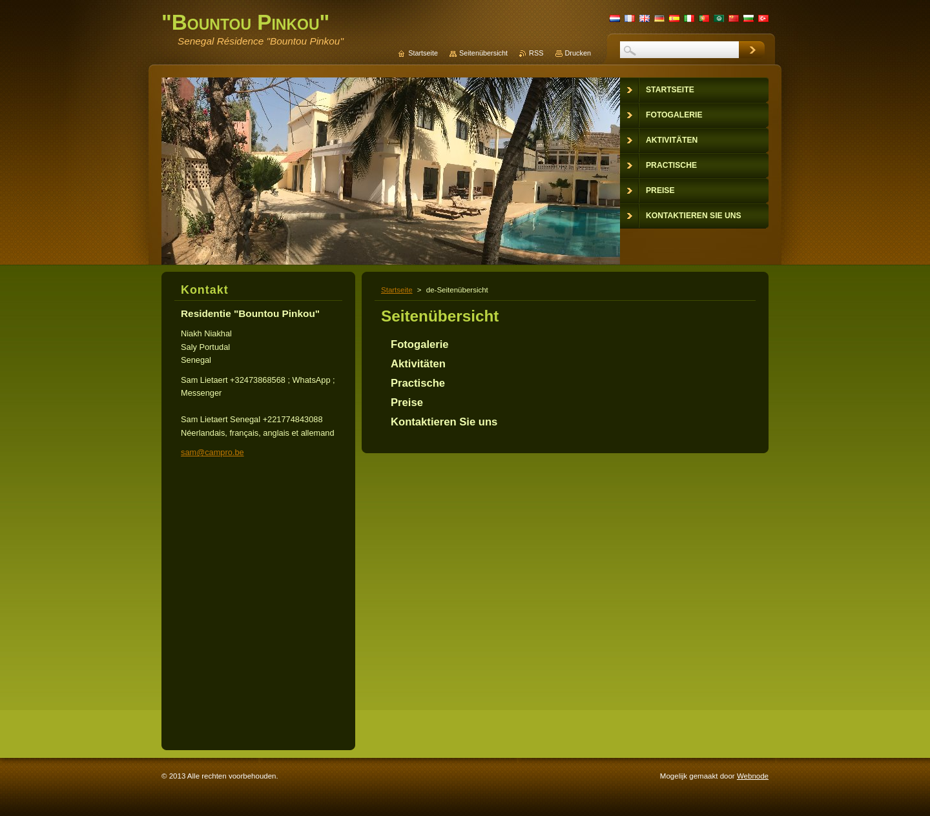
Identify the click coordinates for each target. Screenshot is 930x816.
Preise (407, 402)
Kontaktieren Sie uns (444, 422)
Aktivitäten (418, 364)
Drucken (578, 53)
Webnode (753, 776)
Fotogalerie (420, 344)
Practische (418, 383)
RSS (536, 53)
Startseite (397, 290)
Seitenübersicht (483, 53)
